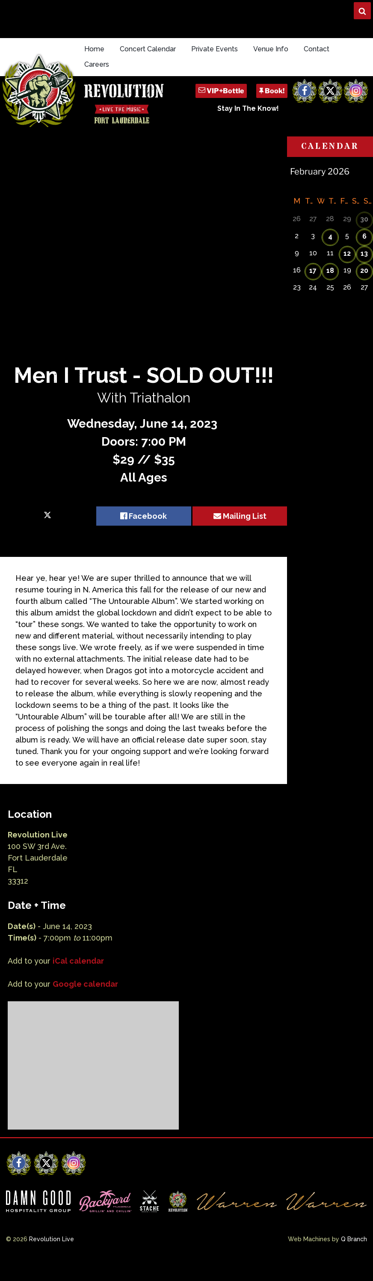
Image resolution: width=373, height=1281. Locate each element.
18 (330, 270)
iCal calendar (78, 960)
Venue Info (270, 49)
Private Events (214, 49)
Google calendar (85, 983)
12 (347, 253)
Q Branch (354, 1239)
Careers (96, 64)
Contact (316, 49)
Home (94, 49)
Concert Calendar (148, 49)
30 (364, 219)
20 (364, 270)
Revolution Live (51, 1239)
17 (313, 270)
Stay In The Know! (248, 108)
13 (364, 253)
